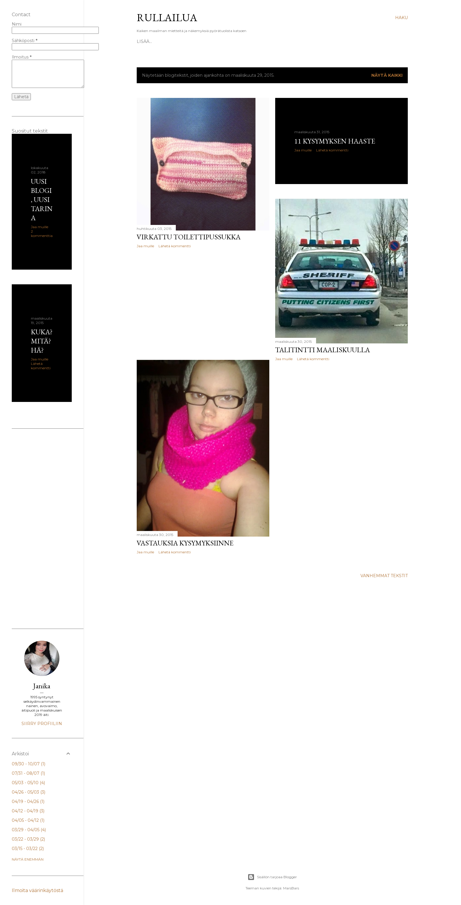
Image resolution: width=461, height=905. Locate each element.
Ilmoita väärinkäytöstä (37, 890)
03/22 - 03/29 (28, 839)
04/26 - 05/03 (28, 792)
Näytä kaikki (386, 75)
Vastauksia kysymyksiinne (185, 542)
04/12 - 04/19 (28, 811)
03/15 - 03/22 (28, 848)
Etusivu (146, 41)
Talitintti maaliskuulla (322, 349)
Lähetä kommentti (174, 246)
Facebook (212, 41)
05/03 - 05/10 (28, 782)
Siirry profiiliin (41, 723)
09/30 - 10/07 (28, 764)
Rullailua (167, 17)
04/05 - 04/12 (28, 820)
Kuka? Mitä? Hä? (178, 41)
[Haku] (401, 18)
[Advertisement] (203, 304)
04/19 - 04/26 (28, 801)
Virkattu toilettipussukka (188, 236)
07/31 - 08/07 (28, 773)
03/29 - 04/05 (29, 829)
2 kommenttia (42, 233)
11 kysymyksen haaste (334, 141)
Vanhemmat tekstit (384, 575)
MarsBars (291, 888)
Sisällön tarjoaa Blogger (272, 877)
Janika (41, 685)
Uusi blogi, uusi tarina (42, 199)
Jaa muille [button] (145, 246)
